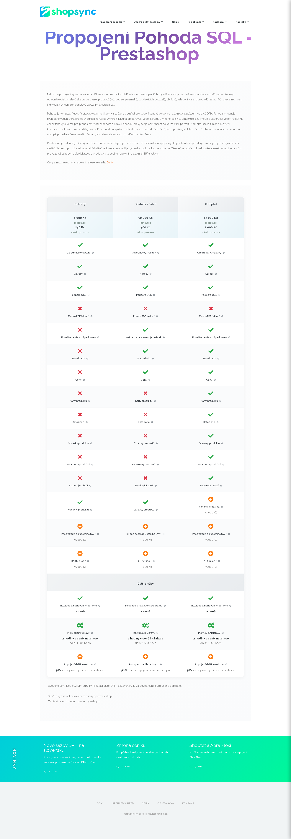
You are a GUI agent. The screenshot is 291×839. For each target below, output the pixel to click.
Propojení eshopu (112, 22)
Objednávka (165, 803)
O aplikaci (196, 22)
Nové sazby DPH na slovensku (63, 748)
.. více (91, 762)
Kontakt (242, 22)
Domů (100, 803)
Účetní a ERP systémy (148, 22)
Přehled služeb (123, 803)
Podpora (219, 22)
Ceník (175, 22)
